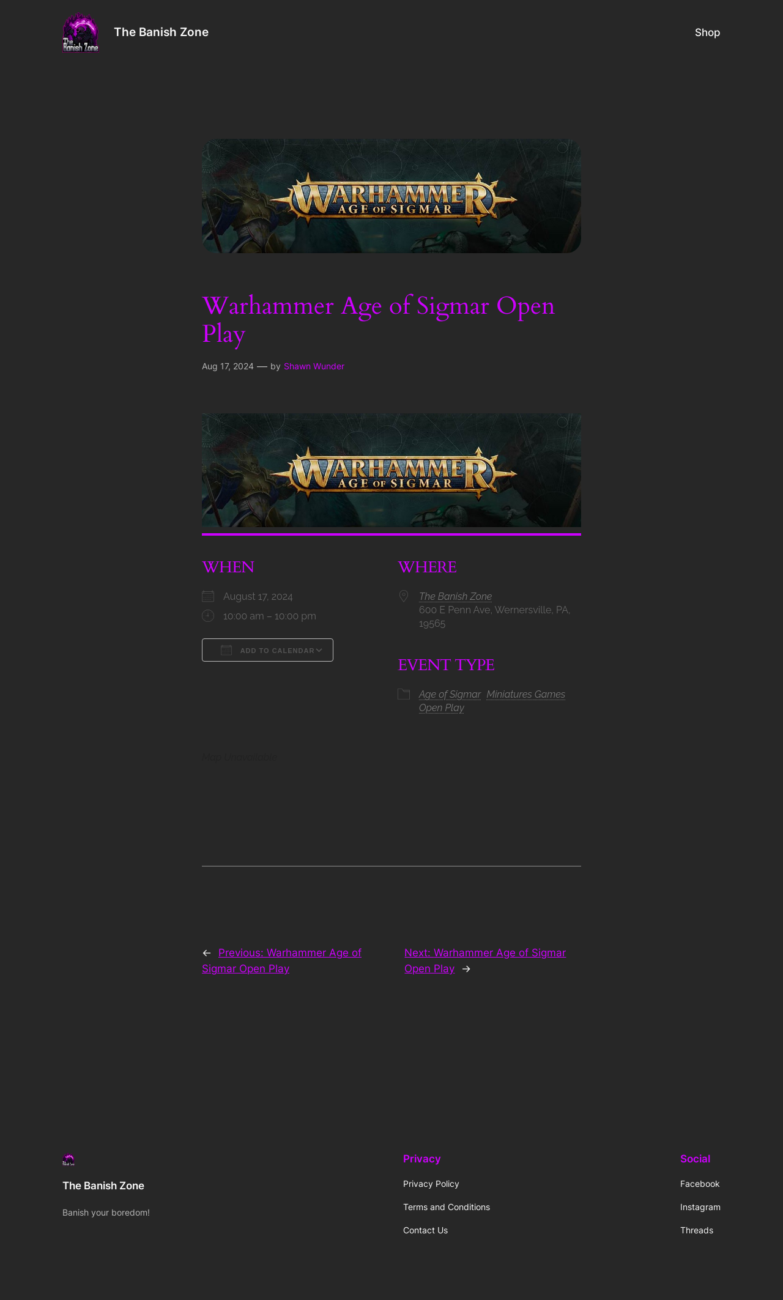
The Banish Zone (161, 31)
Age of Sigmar (450, 694)
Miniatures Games (525, 694)
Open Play (441, 708)
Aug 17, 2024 (228, 366)
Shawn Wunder (314, 366)
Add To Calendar (267, 650)
